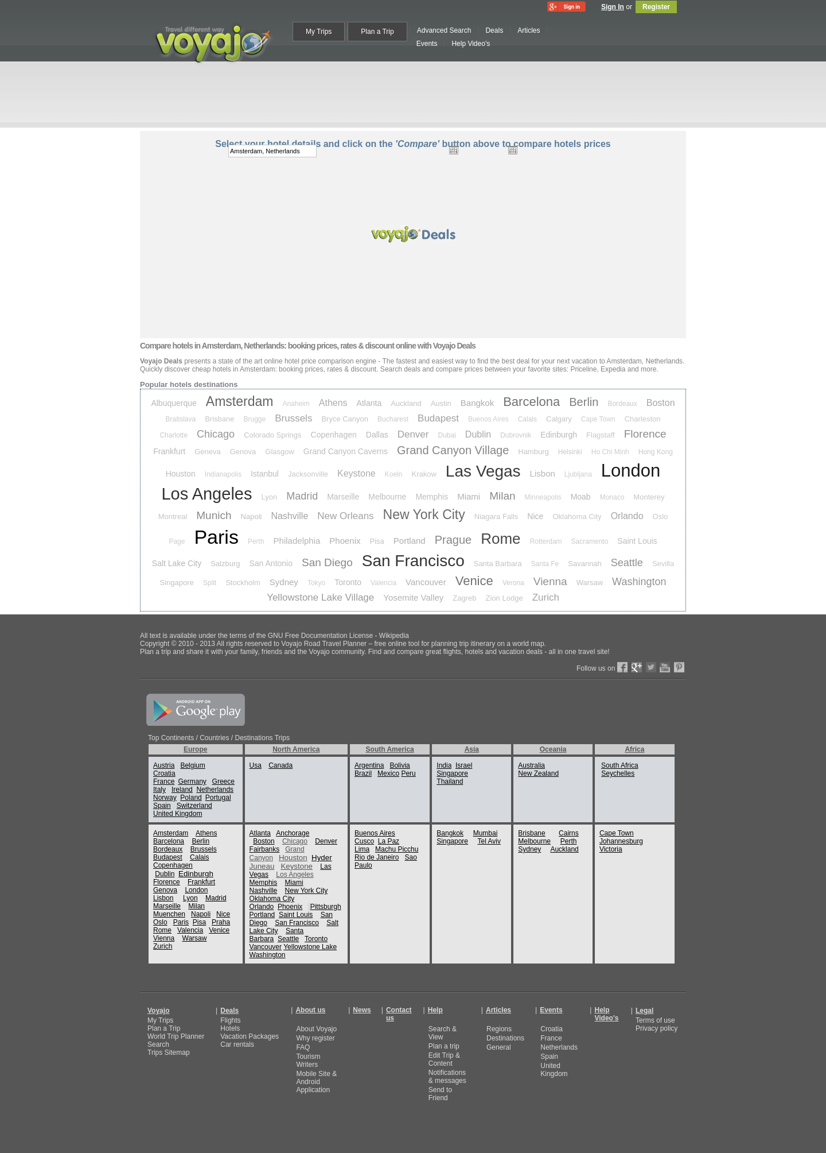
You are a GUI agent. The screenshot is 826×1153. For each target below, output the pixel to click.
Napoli (251, 516)
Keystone (356, 473)
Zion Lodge (504, 598)
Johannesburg (621, 841)
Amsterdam (240, 401)
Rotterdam (546, 541)
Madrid (302, 496)
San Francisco (413, 561)
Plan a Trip (163, 1028)
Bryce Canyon (344, 419)
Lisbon (542, 473)
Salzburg (225, 563)
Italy (159, 790)
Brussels (293, 418)
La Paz (388, 841)
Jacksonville (308, 474)
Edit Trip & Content (444, 1059)
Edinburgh (558, 434)
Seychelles (617, 773)
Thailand (450, 781)
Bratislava (181, 419)
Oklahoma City (576, 516)
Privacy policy (656, 1028)
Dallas (377, 434)
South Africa (619, 765)
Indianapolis (223, 474)
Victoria (610, 849)
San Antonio (271, 563)
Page (177, 541)
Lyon (269, 497)
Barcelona (531, 401)
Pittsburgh (325, 907)
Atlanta (369, 403)
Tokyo (316, 583)
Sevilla (663, 563)
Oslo (660, 516)
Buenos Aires (488, 419)
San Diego (327, 562)
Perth (256, 541)
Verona (513, 583)
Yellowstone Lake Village (320, 597)
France (163, 781)
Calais (527, 419)
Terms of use (655, 1020)
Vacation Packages (249, 1036)
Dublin (478, 434)
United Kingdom (177, 814)
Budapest (438, 418)
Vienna (550, 581)
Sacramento (590, 541)
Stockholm (242, 582)
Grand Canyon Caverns (345, 451)
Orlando (627, 516)
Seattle (627, 562)
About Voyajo (316, 1029)
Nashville (289, 516)
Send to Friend (440, 1094)
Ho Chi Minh (610, 452)
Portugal (218, 798)
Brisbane (219, 419)
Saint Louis (637, 540)
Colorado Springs (272, 435)
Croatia (164, 773)
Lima (361, 849)
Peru (408, 773)
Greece (223, 781)
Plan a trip (443, 1046)
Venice (474, 581)
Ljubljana (578, 474)
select (575, 151)
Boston (660, 403)
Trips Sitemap (168, 1052)
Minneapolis (543, 497)
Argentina (369, 765)
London (630, 471)
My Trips (160, 1020)
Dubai (446, 435)
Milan (502, 496)
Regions (499, 1029)
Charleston (643, 419)
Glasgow (279, 451)
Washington (639, 581)
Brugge (255, 419)
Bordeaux (622, 404)
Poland (190, 798)
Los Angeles (206, 494)
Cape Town (598, 419)
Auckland (406, 403)
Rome (500, 538)
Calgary (559, 419)
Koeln (394, 474)
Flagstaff (600, 435)
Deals (229, 1011)
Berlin (583, 402)
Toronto (347, 582)
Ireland (182, 790)
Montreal (173, 516)
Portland (409, 540)
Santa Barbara (498, 563)
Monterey (648, 497)
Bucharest (392, 419)
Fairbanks (265, 849)
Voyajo (158, 1011)
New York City (424, 514)
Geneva (207, 451)
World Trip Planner (175, 1036)
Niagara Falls (496, 516)
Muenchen (169, 914)
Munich (213, 515)
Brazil (363, 773)
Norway (165, 798)
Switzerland (194, 806)
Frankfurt (169, 451)
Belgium (192, 765)
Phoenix (344, 540)
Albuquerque (173, 403)
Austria (163, 765)
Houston (181, 473)
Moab (581, 496)
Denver (413, 434)
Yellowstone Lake (310, 947)
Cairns (569, 833)
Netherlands (214, 790)
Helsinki (570, 452)
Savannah (585, 563)
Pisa (377, 541)
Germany (192, 781)
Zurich (545, 597)
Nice (535, 516)
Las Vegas (483, 471)
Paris (216, 537)
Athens (333, 403)
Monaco (612, 497)
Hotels (230, 1028)
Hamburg (533, 451)
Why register (315, 1038)
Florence (645, 434)
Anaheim (295, 404)
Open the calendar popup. (453, 150)
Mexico (388, 773)
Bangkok (477, 403)
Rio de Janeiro (376, 857)
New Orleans (345, 515)
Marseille (343, 496)
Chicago (216, 434)
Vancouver (426, 582)
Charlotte (173, 435)
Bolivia (399, 765)
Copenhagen (334, 434)
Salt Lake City (176, 563)
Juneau (262, 866)
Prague (453, 539)
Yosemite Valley (413, 597)
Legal (644, 1011)
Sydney (284, 582)
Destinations (505, 1038)
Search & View (442, 1033)
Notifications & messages (447, 1077)
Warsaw (589, 582)
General (498, 1047)
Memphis (431, 496)
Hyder (321, 857)
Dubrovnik (515, 435)
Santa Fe (545, 564)
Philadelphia (297, 540)
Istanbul (265, 473)
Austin (441, 403)
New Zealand (538, 773)
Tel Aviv (488, 841)
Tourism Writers (308, 1061)
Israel (463, 765)
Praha (221, 922)
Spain (162, 806)
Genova (243, 451)
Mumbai (485, 833)
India (444, 765)
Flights (230, 1020)
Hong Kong (655, 452)
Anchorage (292, 833)
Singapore (177, 582)
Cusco (364, 841)
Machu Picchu (396, 849)
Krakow (423, 474)
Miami (468, 496)
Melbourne (387, 496)
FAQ (303, 1047)
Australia (531, 765)
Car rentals (237, 1044)
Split (209, 583)
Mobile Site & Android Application (316, 1082)
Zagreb (464, 598)
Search (158, 1044)
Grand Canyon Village (453, 450)
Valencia (383, 583)
